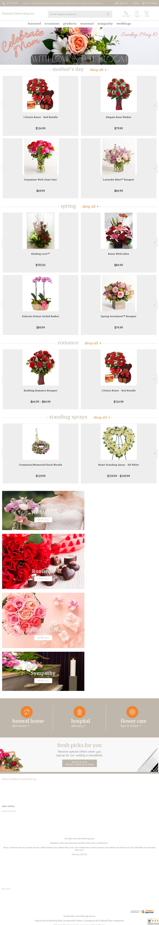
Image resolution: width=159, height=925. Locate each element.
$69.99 (40, 191)
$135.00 (40, 265)
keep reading (8, 704)
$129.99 (40, 476)
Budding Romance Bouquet (40, 390)
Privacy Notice (115, 922)
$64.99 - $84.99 (41, 402)
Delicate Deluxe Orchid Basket (40, 316)
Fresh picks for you (79, 647)
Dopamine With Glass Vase (40, 179)
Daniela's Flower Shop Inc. (18, 13)
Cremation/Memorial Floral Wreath (40, 464)
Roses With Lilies (118, 253)
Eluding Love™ (40, 253)
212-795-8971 (12, 3)
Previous (4, 105)
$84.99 (118, 191)
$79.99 (118, 128)
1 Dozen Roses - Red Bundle (40, 117)
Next (155, 105)
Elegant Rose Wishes (118, 117)
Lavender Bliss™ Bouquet (118, 179)
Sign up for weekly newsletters (79, 661)
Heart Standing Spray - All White (118, 464)
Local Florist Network (133, 922)
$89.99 (40, 327)
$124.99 (40, 128)
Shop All (97, 70)
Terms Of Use (100, 922)
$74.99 (118, 327)
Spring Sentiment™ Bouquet (118, 316)
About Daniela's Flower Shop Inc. (19, 676)
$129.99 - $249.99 (118, 476)
